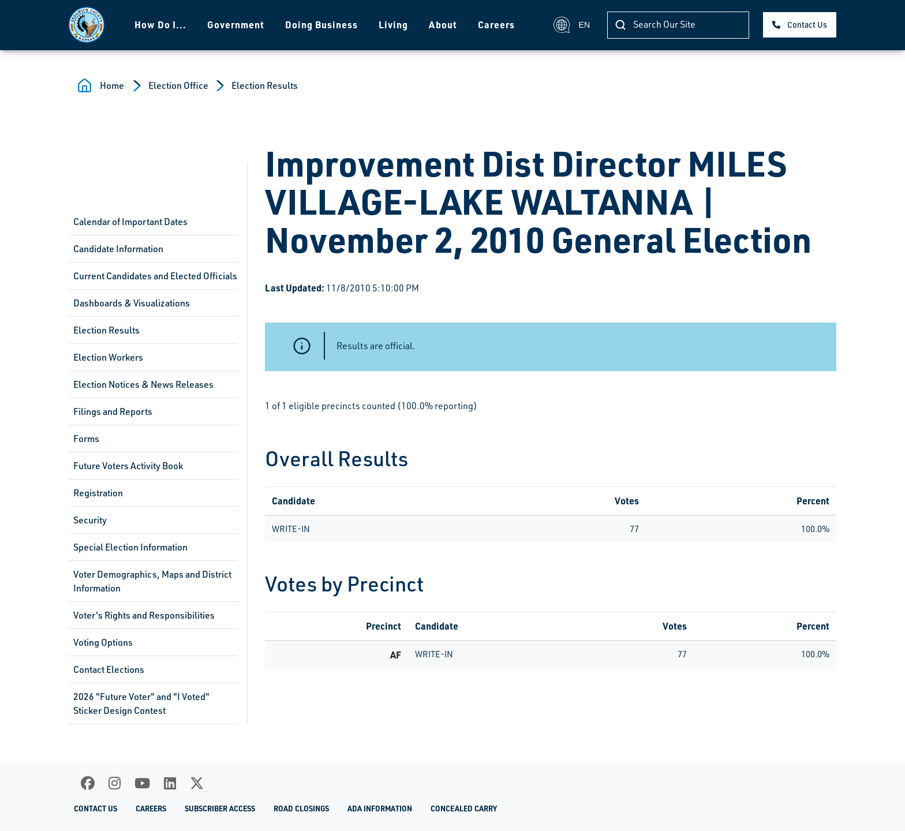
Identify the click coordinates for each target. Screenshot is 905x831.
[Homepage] (86, 25)
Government (235, 24)
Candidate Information (118, 248)
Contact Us (807, 24)
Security (90, 520)
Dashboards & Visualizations (131, 303)
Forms (86, 438)
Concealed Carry (464, 808)
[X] (197, 783)
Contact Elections (108, 669)
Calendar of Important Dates (130, 221)
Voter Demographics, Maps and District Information (152, 581)
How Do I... (160, 24)
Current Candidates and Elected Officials (155, 276)
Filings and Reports (112, 411)
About (443, 24)
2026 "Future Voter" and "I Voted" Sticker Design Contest (141, 703)
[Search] (678, 25)
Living (393, 24)
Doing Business (321, 24)
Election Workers (108, 357)
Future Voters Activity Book (128, 465)
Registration (98, 493)
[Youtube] (142, 783)
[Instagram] (115, 783)
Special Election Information (130, 547)
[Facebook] (88, 783)
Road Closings (301, 808)
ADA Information (379, 808)
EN (572, 25)
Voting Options (103, 642)
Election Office (178, 85)
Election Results (264, 85)
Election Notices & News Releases (143, 384)
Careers (496, 24)
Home (112, 85)
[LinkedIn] (170, 783)
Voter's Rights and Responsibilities (144, 615)
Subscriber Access (220, 808)
